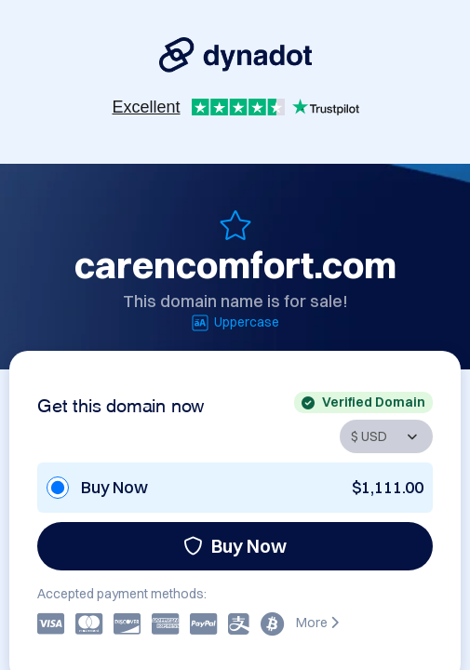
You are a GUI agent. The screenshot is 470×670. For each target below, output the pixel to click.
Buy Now (235, 545)
